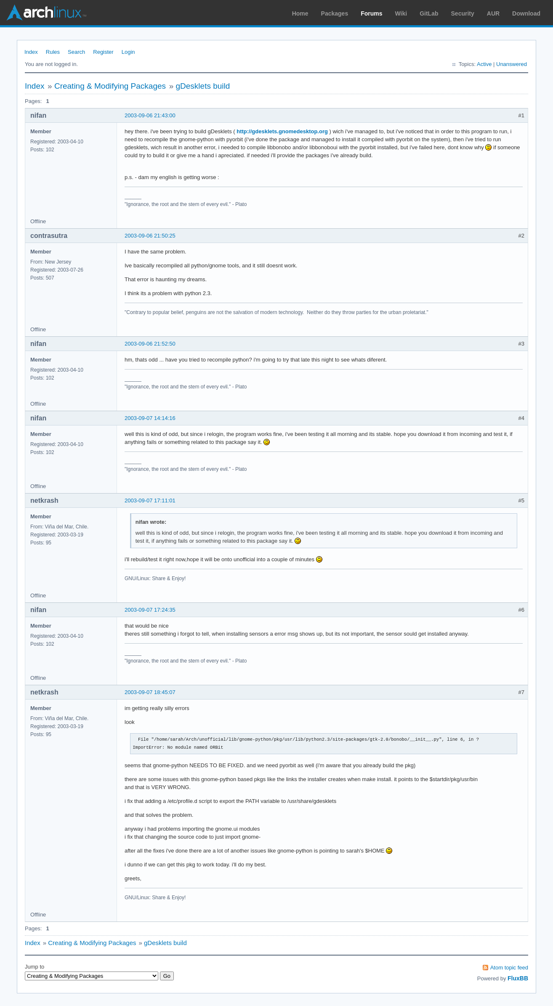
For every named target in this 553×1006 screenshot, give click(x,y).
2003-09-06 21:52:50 (150, 344)
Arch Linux (46, 12)
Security (462, 13)
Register (103, 52)
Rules (53, 52)
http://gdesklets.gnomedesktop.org (282, 131)
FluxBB (518, 978)
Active (484, 64)
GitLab (429, 13)
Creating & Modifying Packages (110, 86)
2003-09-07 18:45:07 (150, 692)
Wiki (401, 13)
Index (31, 52)
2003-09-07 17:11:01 (150, 500)
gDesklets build (202, 86)
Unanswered (511, 64)
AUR (493, 13)
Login (128, 52)
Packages (334, 13)
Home (300, 13)
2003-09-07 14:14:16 (150, 418)
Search (76, 52)
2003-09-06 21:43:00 (150, 115)
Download (526, 13)
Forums (371, 13)
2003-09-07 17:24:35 (150, 610)
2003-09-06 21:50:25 (150, 235)
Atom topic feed (509, 967)
